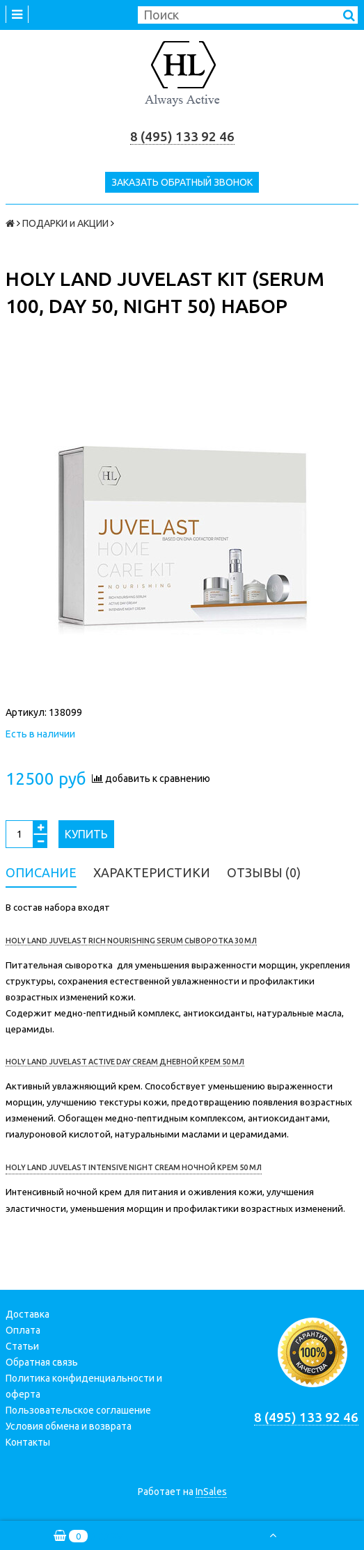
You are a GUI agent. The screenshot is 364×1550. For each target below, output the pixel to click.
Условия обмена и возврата (69, 1426)
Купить (86, 834)
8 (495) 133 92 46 (182, 136)
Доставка (27, 1314)
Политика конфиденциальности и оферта (84, 1386)
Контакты (28, 1442)
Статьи (22, 1346)
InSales (211, 1491)
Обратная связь (42, 1362)
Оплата (23, 1330)
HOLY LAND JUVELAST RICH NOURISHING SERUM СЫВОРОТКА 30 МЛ (131, 940)
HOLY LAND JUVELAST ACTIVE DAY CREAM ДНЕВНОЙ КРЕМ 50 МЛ (125, 1061)
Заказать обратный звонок (182, 182)
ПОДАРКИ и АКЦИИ (65, 223)
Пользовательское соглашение (78, 1410)
